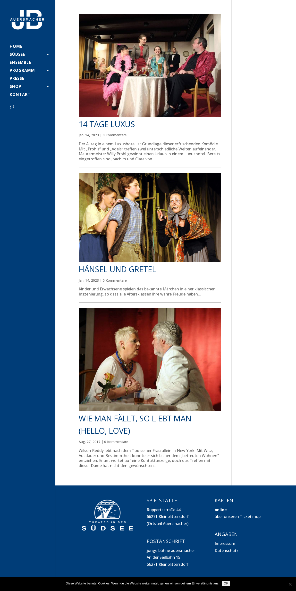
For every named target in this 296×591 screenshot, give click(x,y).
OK (226, 583)
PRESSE (17, 79)
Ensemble (20, 63)
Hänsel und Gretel (117, 269)
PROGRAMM (22, 71)
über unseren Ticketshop (238, 516)
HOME (16, 47)
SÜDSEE (17, 55)
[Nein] (290, 584)
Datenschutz (226, 550)
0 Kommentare (115, 135)
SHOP (15, 87)
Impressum (225, 543)
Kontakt (20, 95)
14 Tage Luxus (107, 124)
